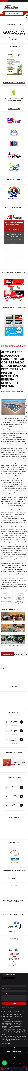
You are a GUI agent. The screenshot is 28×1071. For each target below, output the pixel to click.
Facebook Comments (20, 654)
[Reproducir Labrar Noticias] (21, 796)
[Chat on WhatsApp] (4, 1063)
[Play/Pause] (2, 1069)
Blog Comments (8, 654)
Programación (15, 1057)
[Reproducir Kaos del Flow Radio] (21, 805)
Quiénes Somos (14, 1059)
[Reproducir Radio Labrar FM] (21, 787)
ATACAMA (9, 344)
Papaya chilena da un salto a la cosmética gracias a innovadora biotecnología (11, 1018)
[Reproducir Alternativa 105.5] (21, 722)
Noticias (9, 1057)
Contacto (22, 1057)
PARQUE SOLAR (12, 345)
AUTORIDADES (16, 344)
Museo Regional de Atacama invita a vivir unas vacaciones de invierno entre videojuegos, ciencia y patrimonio (13, 1013)
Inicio (5, 1057)
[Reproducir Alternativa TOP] (21, 730)
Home (4, 344)
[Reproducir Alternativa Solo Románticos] (21, 739)
